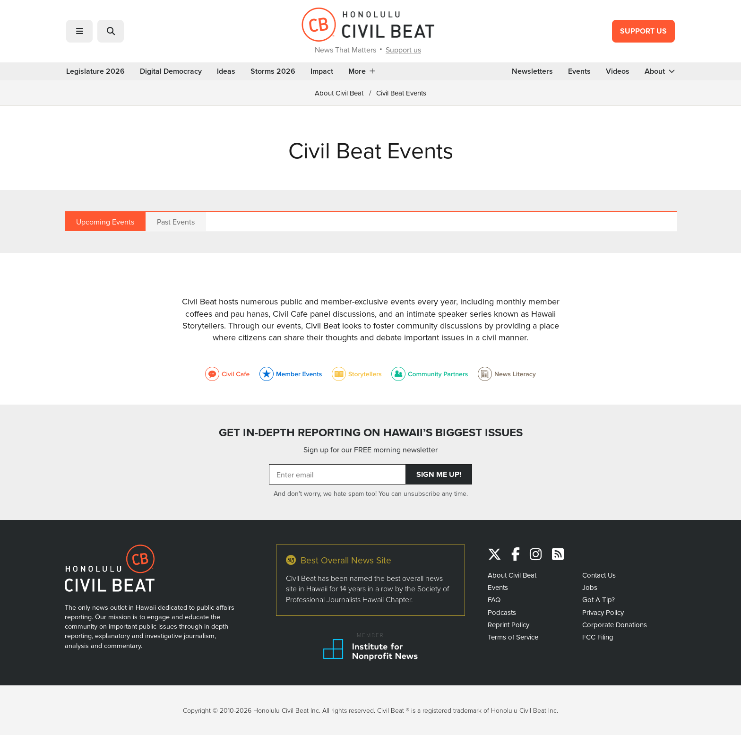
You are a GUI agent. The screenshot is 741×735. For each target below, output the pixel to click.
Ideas (226, 71)
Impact (321, 71)
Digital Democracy (171, 71)
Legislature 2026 (95, 71)
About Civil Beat (339, 93)
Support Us (643, 31)
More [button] (361, 71)
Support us (403, 49)
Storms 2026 (272, 71)
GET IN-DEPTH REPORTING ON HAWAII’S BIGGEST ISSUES (371, 432)
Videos (617, 71)
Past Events (176, 221)
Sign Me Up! (438, 474)
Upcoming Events (105, 221)
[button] (79, 31)
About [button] (660, 71)
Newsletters (532, 71)
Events (579, 71)
